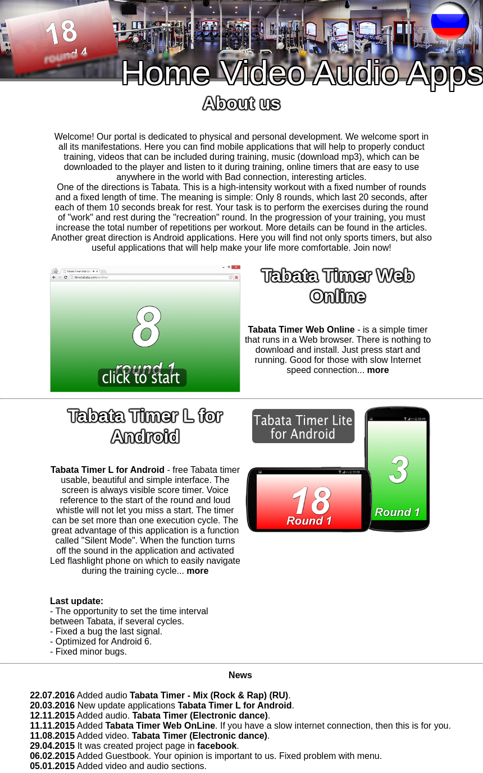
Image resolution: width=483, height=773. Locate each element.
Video (263, 72)
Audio (356, 72)
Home (166, 72)
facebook (216, 746)
